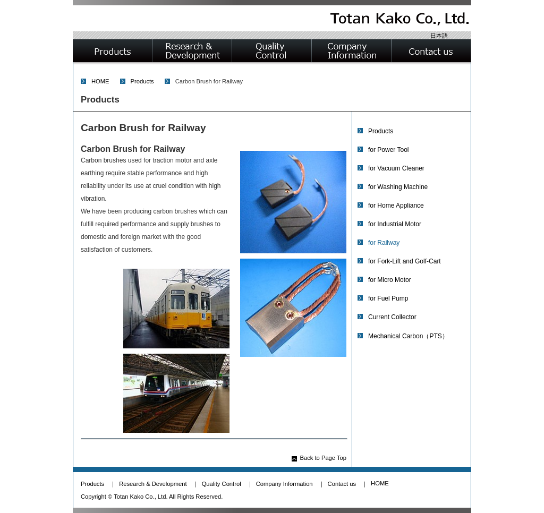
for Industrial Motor (394, 224)
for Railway (384, 242)
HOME (100, 81)
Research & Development (152, 484)
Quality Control (221, 484)
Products (142, 81)
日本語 (439, 35)
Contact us (342, 484)
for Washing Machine (398, 187)
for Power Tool (388, 149)
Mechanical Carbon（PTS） (408, 336)
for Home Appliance (396, 205)
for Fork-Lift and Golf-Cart (404, 261)
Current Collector (392, 317)
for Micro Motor (389, 280)
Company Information (284, 484)
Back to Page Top (323, 458)
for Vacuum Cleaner (396, 168)
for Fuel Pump (388, 298)
